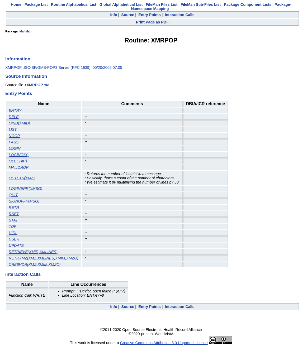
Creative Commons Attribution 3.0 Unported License (164, 343)
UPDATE (16, 245)
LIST (13, 129)
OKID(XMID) (19, 123)
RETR (14, 207)
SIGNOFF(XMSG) (24, 201)
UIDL (13, 233)
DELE (14, 117)
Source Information (26, 76)
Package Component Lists (247, 4)
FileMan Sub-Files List (201, 4)
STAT (13, 220)
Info (113, 15)
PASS (13, 142)
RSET (14, 214)
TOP (12, 226)
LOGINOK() (19, 155)
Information (17, 58)
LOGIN (15, 148)
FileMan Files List (161, 4)
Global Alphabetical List (121, 4)
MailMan (25, 31)
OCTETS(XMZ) (22, 178)
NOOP (14, 136)
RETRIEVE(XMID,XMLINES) (33, 252)
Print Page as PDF (152, 22)
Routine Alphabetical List (73, 4)
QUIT (13, 195)
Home (16, 4)
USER (14, 239)
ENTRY (15, 110)
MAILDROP (19, 167)
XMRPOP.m (36, 85)
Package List (36, 4)
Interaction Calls (180, 15)
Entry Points (149, 15)
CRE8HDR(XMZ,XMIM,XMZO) (35, 264)
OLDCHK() (18, 161)
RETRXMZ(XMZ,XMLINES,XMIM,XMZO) (43, 258)
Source (127, 15)
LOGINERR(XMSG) (25, 188)
